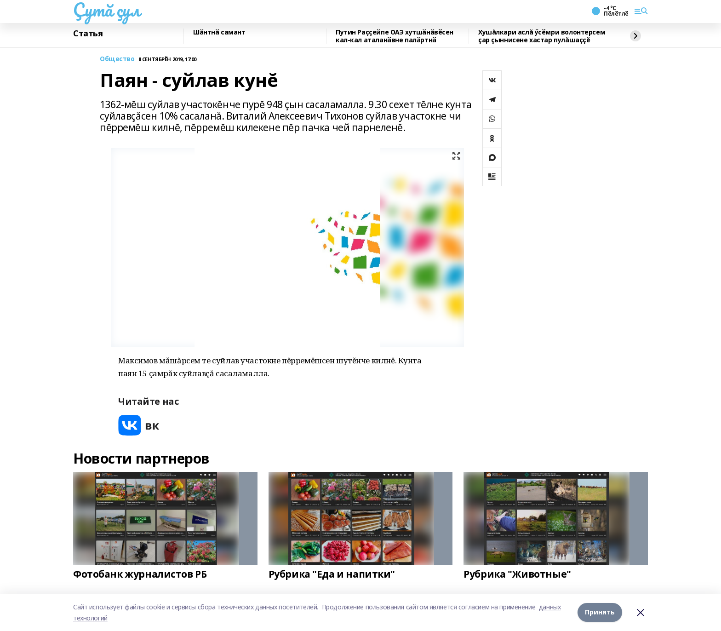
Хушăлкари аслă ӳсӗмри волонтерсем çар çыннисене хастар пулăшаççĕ (541, 36)
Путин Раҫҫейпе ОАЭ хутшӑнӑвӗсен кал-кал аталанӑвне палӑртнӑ (394, 36)
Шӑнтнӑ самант (219, 32)
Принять (600, 612)
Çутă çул (106, 9)
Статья (88, 34)
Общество (117, 59)
